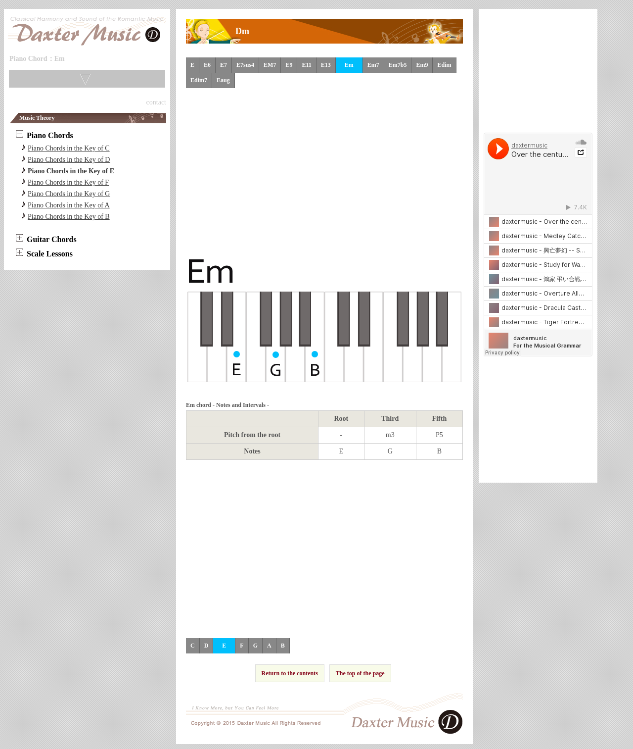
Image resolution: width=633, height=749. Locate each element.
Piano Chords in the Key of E (71, 171)
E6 (207, 64)
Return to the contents (290, 673)
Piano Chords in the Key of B (69, 216)
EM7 (270, 64)
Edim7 (198, 80)
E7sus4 (245, 64)
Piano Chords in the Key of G (69, 194)
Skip (75, 60)
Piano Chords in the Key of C (69, 148)
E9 (288, 64)
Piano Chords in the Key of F (68, 182)
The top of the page (360, 673)
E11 (306, 64)
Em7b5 (398, 64)
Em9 (422, 64)
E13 (326, 64)
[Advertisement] (324, 172)
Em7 (373, 64)
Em (349, 64)
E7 (223, 64)
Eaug (223, 80)
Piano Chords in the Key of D (69, 159)
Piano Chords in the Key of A (69, 205)
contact (156, 102)
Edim (444, 64)
